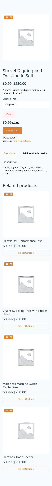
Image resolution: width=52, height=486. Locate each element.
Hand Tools (17, 141)
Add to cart (12, 130)
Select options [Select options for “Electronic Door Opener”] (26, 468)
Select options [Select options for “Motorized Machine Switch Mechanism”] (26, 399)
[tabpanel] (26, 167)
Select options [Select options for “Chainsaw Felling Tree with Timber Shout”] (26, 326)
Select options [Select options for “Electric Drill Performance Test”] (26, 252)
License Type (9, 99)
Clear (9, 114)
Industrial (27, 141)
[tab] (10, 153)
